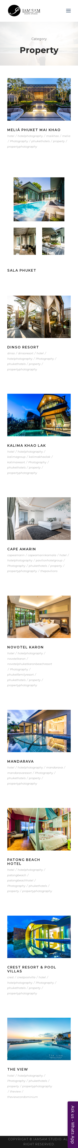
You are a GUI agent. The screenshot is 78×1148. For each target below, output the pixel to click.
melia (66, 136)
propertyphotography (22, 146)
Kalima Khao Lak (26, 446)
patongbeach (16, 875)
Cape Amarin (21, 549)
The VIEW (17, 1069)
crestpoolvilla (26, 977)
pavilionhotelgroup (49, 560)
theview (15, 1091)
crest (10, 977)
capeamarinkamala (42, 555)
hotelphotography (30, 136)
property (59, 141)
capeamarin (16, 555)
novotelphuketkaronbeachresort (29, 664)
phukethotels (40, 141)
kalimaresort (16, 462)
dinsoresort (25, 353)
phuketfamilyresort (20, 674)
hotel (10, 136)
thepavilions (48, 571)
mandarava (54, 767)
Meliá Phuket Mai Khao (34, 130)
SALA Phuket (21, 270)
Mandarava (20, 761)
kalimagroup (16, 456)
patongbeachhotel (20, 880)
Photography (19, 141)
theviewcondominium (22, 1097)
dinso (11, 353)
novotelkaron (16, 658)
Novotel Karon (25, 647)
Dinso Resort (23, 347)
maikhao (52, 136)
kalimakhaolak (39, 456)
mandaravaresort (19, 773)
